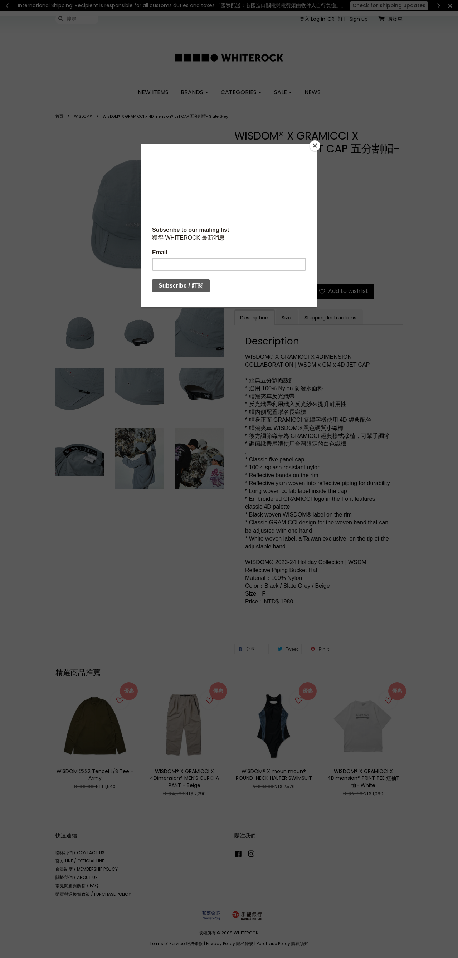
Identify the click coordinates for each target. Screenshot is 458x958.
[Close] (315, 145)
